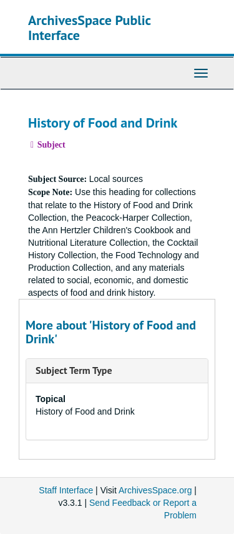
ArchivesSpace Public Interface (89, 27)
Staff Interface (66, 490)
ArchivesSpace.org (155, 490)
